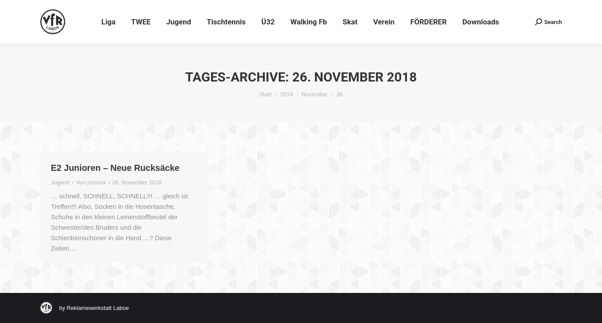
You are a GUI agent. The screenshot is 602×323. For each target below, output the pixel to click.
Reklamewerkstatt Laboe (98, 308)
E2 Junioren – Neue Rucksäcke (115, 168)
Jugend (60, 182)
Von (91, 182)
